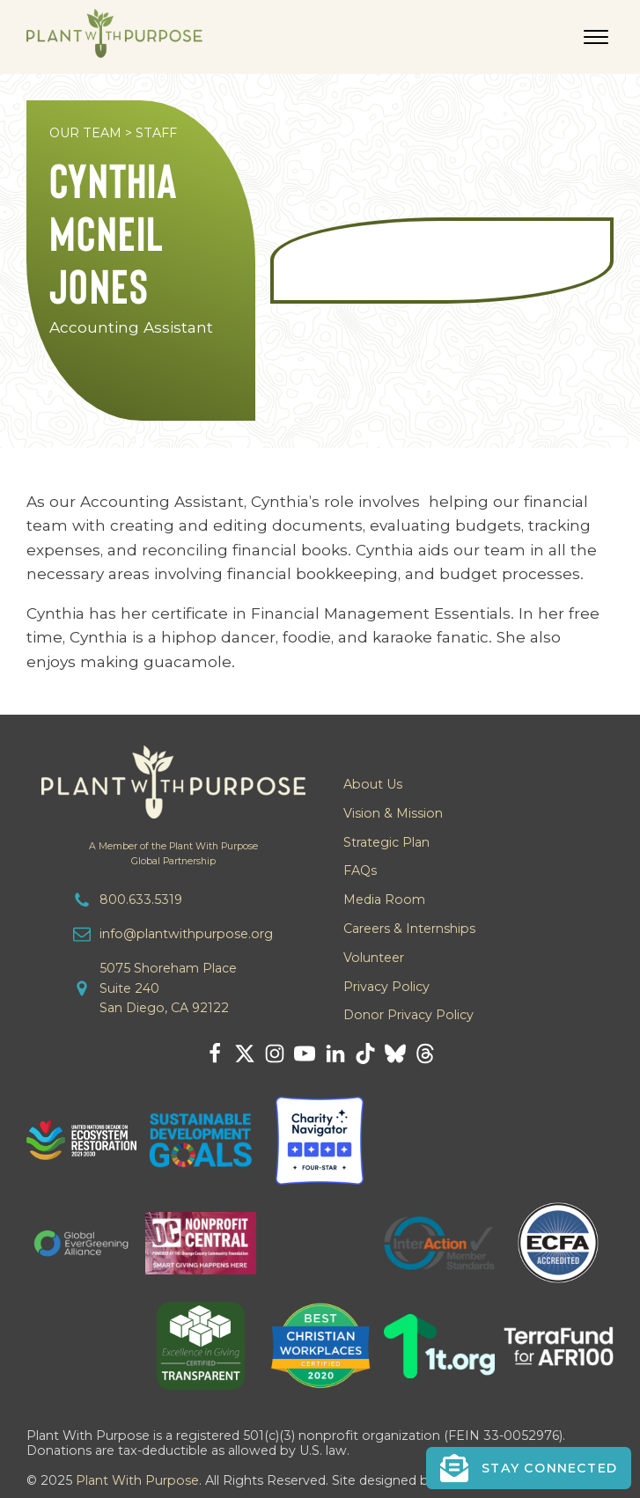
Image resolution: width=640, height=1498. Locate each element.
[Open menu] (596, 37)
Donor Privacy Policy (408, 1015)
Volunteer (373, 958)
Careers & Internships (409, 928)
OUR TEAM (85, 133)
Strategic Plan (386, 842)
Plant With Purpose (137, 1480)
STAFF (156, 133)
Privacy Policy (386, 987)
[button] (528, 1468)
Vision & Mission (393, 813)
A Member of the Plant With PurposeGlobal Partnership (173, 854)
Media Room (384, 899)
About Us (372, 784)
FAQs (360, 870)
